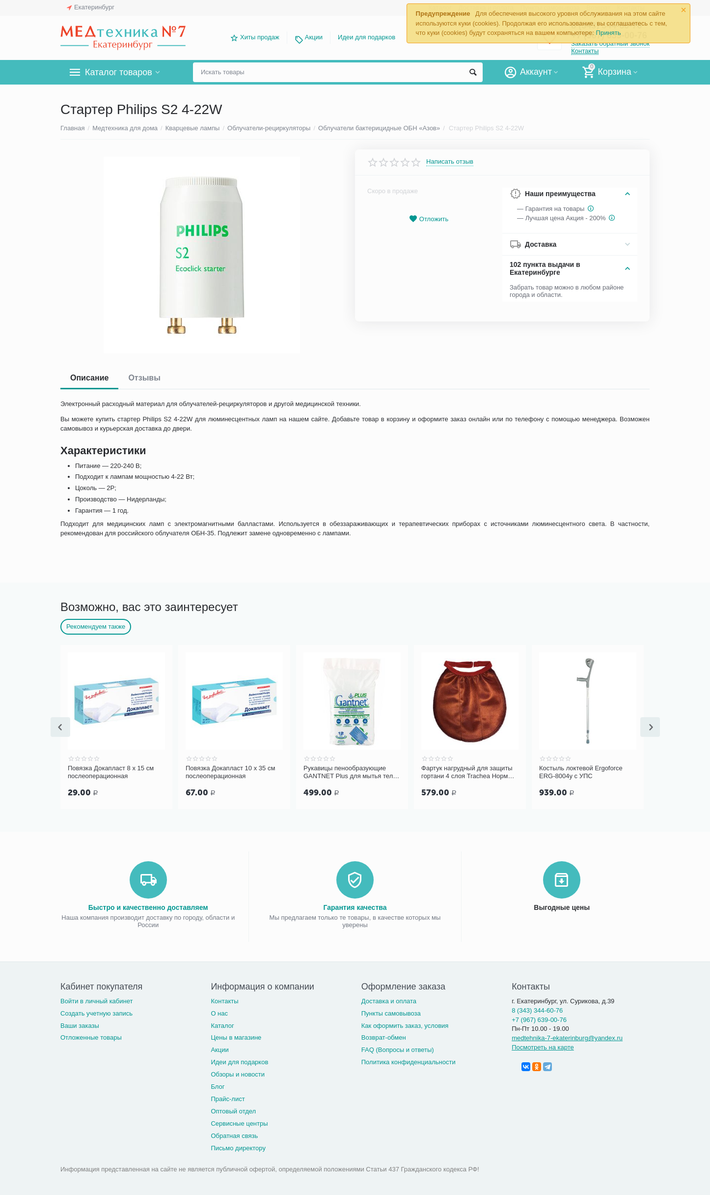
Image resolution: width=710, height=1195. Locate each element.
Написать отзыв (449, 161)
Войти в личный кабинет (96, 1000)
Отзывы (144, 378)
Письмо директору (238, 1147)
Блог (217, 1085)
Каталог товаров (118, 72)
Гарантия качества (354, 906)
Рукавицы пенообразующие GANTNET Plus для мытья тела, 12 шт (350, 772)
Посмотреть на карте (543, 1046)
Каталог (222, 1024)
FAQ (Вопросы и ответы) (397, 1048)
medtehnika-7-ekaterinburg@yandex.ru (567, 1037)
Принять (608, 32)
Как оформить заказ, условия (405, 1024)
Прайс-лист (228, 1098)
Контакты (585, 51)
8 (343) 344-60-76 (537, 1009)
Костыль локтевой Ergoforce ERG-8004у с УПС (581, 772)
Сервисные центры (239, 1122)
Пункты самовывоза (391, 1012)
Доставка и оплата (388, 1000)
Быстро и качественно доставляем (148, 906)
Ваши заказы (79, 1024)
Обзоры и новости (238, 1073)
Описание (89, 378)
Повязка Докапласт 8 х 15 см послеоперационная (111, 772)
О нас (219, 1012)
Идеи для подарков (366, 37)
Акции (314, 37)
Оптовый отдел (233, 1110)
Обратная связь (234, 1134)
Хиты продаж (259, 37)
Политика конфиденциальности (408, 1061)
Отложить (428, 219)
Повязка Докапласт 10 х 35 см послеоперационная (230, 772)
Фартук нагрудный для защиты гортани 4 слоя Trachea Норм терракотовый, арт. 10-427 (467, 772)
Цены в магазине (236, 1036)
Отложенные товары (91, 1036)
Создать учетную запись (96, 1012)
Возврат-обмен (383, 1036)
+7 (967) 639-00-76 (539, 1018)
